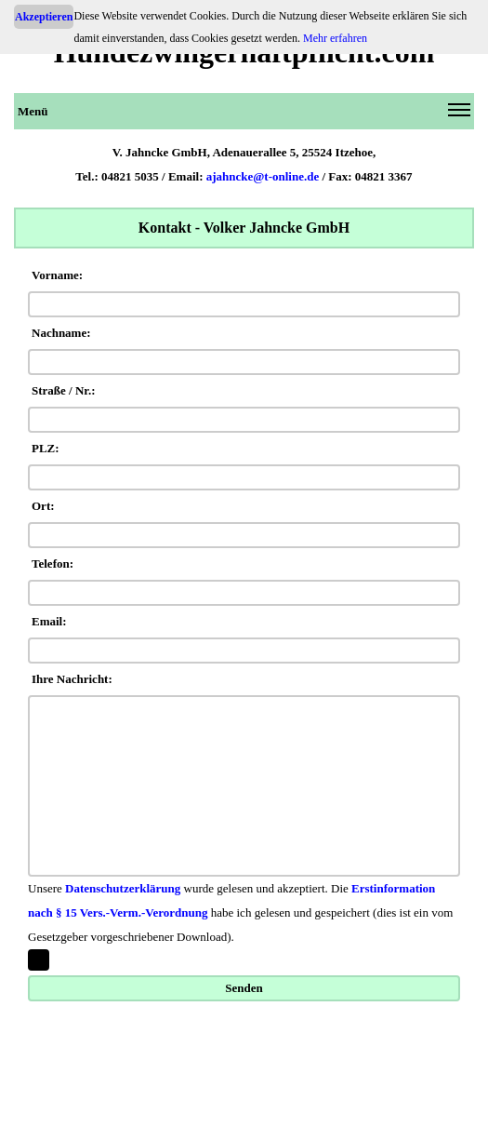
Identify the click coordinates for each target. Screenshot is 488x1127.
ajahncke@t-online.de (263, 176)
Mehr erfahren (335, 38)
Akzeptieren (44, 16)
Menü (244, 114)
